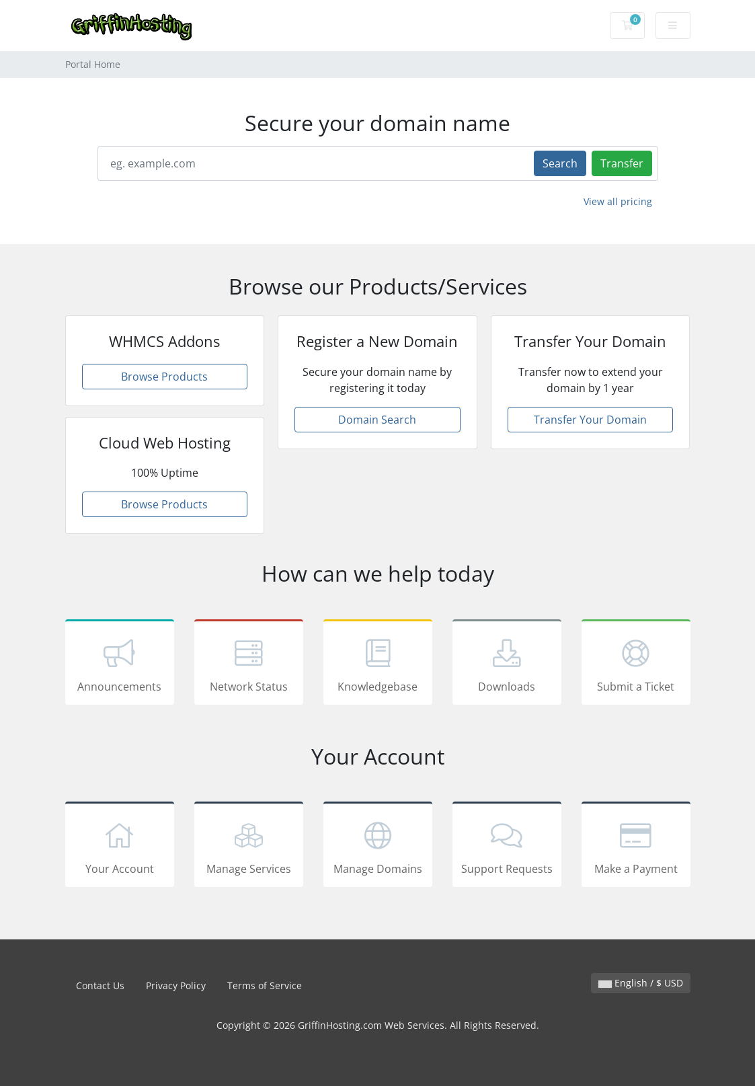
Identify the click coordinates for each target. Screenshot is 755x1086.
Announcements (119, 664)
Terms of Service (264, 985)
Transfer (621, 163)
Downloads (506, 664)
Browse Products (164, 376)
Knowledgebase (377, 664)
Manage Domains (377, 846)
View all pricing (618, 201)
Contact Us (100, 985)
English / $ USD (640, 982)
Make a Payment (636, 846)
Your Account (119, 846)
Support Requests (506, 846)
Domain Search (377, 419)
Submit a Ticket (636, 664)
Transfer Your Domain (590, 419)
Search (560, 163)
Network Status (248, 664)
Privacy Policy (176, 985)
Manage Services (248, 846)
